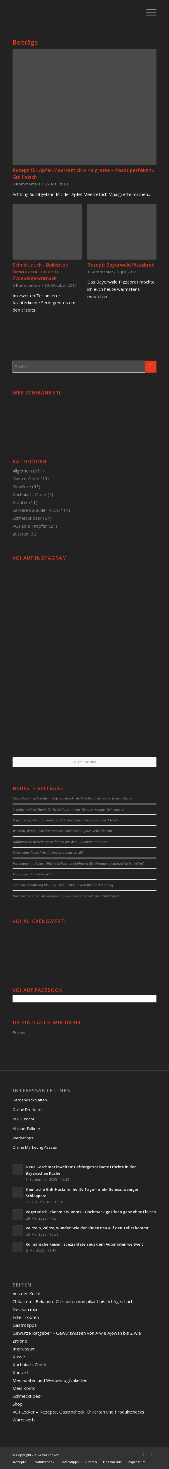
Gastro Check (26, 478)
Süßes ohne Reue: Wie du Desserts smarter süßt (48, 853)
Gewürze (22, 486)
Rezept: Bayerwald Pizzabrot (120, 264)
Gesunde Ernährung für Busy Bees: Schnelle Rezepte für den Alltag (63, 885)
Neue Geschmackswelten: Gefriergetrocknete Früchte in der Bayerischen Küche (72, 798)
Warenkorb (24, 1420)
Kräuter (20, 502)
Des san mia (25, 1309)
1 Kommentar (100, 271)
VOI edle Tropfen (30, 526)
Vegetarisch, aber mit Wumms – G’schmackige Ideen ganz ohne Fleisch (66, 820)
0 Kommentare (27, 184)
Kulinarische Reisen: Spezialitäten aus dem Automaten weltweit (60, 842)
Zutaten (20, 534)
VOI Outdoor (23, 1119)
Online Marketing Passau (35, 1147)
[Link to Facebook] (143, 1454)
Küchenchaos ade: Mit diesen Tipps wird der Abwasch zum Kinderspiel (66, 896)
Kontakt (20, 1372)
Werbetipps (23, 1138)
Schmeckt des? (27, 1396)
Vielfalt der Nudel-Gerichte (33, 874)
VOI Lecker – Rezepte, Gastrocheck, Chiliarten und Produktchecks (78, 1412)
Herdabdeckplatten (30, 1100)
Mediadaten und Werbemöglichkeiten (50, 1380)
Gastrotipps (25, 1325)
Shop (17, 1404)
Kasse (19, 1357)
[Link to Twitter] (152, 1454)
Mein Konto (24, 1388)
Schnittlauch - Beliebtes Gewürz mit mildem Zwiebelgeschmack (40, 271)
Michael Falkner (26, 1128)
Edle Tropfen (26, 1317)
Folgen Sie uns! (84, 761)
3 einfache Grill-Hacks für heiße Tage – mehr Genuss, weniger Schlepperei (68, 809)
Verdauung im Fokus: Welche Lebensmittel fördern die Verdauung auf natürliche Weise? (78, 863)
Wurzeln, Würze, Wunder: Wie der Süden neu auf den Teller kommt (62, 831)
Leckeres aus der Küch (35, 510)
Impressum (24, 1349)
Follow (19, 1032)
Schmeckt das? (27, 518)
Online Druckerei (27, 1109)
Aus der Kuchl (26, 1293)
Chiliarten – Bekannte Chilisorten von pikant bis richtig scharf (72, 1301)
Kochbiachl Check (29, 494)
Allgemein (22, 471)
